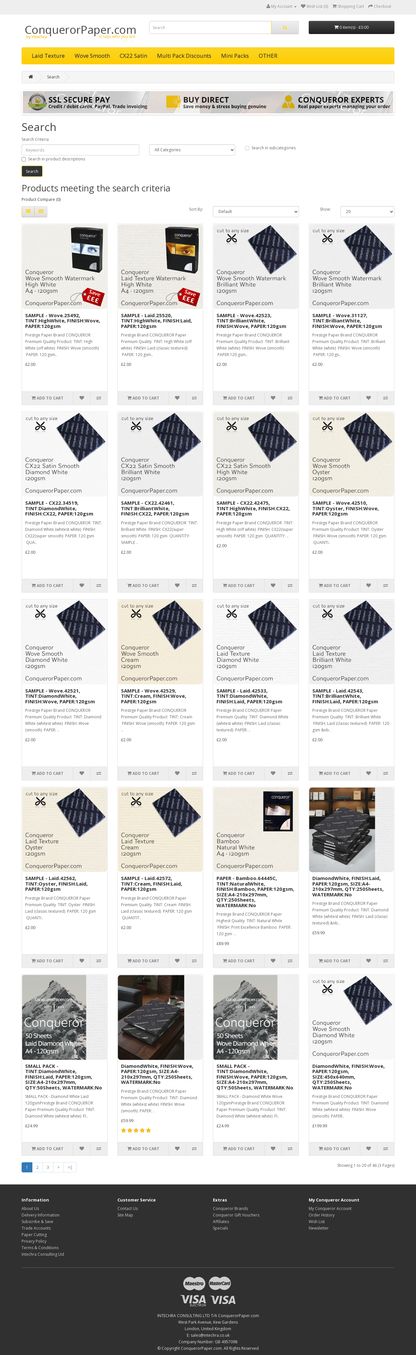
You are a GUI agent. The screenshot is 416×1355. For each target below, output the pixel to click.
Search (53, 77)
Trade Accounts (36, 1228)
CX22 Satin (133, 55)
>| (70, 1167)
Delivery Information (41, 1215)
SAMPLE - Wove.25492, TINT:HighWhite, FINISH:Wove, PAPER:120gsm (62, 320)
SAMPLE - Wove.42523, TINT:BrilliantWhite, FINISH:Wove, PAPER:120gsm (251, 320)
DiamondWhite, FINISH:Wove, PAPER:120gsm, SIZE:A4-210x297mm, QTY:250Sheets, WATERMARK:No (157, 1074)
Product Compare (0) (41, 199)
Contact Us (127, 1208)
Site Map (125, 1215)
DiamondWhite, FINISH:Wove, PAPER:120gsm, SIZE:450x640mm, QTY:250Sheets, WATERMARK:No (348, 1077)
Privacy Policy (34, 1241)
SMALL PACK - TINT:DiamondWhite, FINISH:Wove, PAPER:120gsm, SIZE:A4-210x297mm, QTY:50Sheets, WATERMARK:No (255, 1077)
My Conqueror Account (330, 1208)
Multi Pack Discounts (184, 55)
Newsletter (319, 1228)
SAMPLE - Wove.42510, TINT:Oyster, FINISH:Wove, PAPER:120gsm (345, 508)
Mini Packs (235, 55)
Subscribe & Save (37, 1221)
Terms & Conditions (40, 1247)
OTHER (268, 55)
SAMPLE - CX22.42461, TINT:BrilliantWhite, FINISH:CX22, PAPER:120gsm (155, 508)
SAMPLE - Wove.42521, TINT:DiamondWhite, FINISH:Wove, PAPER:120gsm (60, 696)
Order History (322, 1215)
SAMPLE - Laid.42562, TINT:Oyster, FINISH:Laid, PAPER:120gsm (56, 883)
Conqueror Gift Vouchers (236, 1215)
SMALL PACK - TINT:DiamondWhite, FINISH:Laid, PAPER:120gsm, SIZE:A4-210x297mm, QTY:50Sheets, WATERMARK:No (63, 1077)
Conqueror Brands (230, 1208)
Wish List (317, 1221)
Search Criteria (35, 139)
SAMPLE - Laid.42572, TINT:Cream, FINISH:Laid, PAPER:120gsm (151, 883)
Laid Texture (48, 55)
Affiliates (221, 1221)
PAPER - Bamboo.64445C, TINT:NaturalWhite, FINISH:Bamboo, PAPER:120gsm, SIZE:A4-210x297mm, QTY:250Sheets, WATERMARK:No (255, 891)
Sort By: (196, 209)
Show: (325, 209)
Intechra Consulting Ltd (43, 1254)
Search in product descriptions (53, 159)
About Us (30, 1208)
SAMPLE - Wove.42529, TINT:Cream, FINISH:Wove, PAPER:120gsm (153, 696)
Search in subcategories (270, 148)
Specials (220, 1228)
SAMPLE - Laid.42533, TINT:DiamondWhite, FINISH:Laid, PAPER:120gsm (249, 696)
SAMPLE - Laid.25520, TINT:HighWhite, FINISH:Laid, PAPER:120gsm (156, 320)
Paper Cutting (34, 1234)
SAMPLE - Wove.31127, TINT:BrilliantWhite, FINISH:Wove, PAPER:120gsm (347, 320)
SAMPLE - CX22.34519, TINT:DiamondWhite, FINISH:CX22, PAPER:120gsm (59, 508)
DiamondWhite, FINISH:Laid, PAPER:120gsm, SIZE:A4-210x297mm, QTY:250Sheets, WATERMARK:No (348, 886)
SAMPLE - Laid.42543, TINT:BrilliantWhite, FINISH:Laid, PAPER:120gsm (345, 696)
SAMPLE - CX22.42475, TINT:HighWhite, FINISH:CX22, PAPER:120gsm (253, 508)
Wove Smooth (92, 55)
